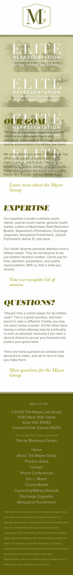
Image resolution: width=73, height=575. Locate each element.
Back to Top (39, 404)
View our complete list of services (32, 282)
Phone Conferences (36, 473)
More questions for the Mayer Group (37, 373)
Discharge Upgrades (37, 496)
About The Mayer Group (37, 455)
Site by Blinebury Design (36, 440)
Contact (36, 467)
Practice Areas (36, 461)
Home (37, 449)
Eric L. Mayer (36, 479)
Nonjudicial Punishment (36, 502)
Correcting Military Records (36, 490)
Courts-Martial (36, 484)
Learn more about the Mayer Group (36, 188)
